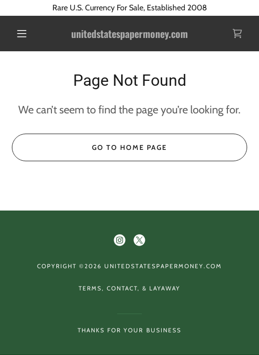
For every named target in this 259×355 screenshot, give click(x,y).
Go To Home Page (129, 147)
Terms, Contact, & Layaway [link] (129, 288)
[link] (130, 34)
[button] (24, 33)
